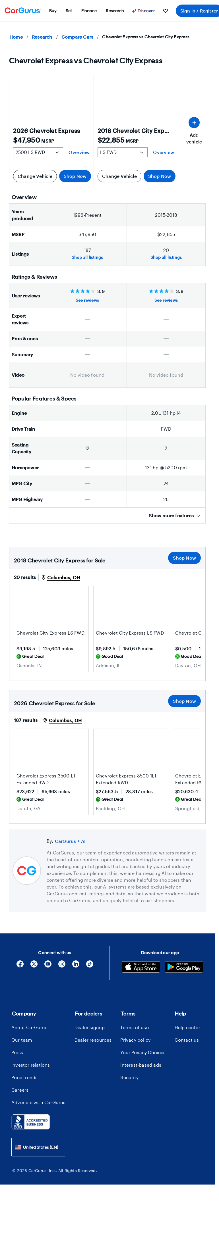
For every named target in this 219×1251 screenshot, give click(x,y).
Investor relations (30, 1064)
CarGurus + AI (70, 841)
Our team (21, 1039)
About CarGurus (29, 1027)
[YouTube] (47, 966)
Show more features (175, 515)
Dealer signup (90, 1027)
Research (42, 36)
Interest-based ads (140, 1064)
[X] (34, 966)
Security (129, 1077)
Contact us (187, 1039)
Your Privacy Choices (143, 1052)
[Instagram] (61, 966)
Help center (187, 1027)
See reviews (87, 300)
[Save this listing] (81, 620)
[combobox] (38, 1147)
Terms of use (134, 1027)
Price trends (24, 1077)
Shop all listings (87, 257)
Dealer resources (93, 1039)
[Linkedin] (75, 966)
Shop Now (75, 176)
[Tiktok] (89, 966)
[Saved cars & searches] (165, 11)
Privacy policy (135, 1039)
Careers (19, 1089)
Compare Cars (77, 36)
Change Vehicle (35, 176)
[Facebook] (20, 966)
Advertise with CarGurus (38, 1102)
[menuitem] (53, 11)
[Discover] (144, 11)
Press (17, 1052)
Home (16, 36)
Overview (79, 152)
